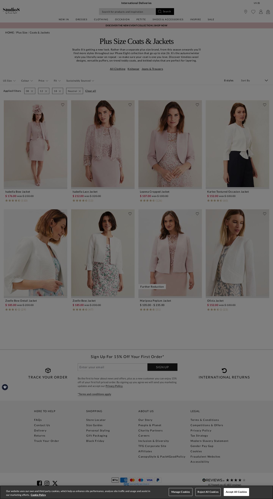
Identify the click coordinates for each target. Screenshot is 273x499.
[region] (136, 492)
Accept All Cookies (236, 491)
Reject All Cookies (208, 491)
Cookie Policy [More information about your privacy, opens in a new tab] (38, 494)
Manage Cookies (180, 491)
